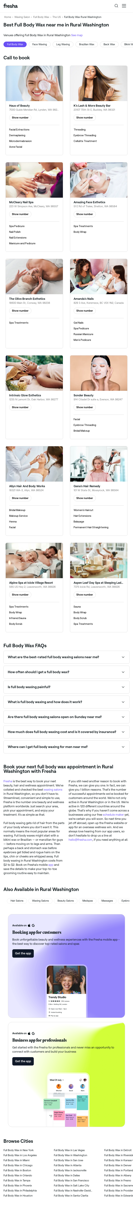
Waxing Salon (22, 17)
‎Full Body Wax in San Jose (68, 1160)
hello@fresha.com (80, 839)
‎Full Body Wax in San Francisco (71, 1180)
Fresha (7, 781)
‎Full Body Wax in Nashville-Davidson (73, 1190)
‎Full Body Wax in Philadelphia (20, 1190)
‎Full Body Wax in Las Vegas (69, 1150)
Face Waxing (39, 44)
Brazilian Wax (86, 44)
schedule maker (113, 814)
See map (77, 35)
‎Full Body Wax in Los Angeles (20, 1155)
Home (7, 17)
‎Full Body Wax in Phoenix (17, 1185)
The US (56, 17)
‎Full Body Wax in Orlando (17, 1175)
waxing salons (53, 789)
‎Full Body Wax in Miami (16, 1160)
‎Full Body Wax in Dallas (67, 1175)
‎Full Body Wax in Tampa (16, 1180)
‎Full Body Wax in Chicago (18, 1165)
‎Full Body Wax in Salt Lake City (71, 1185)
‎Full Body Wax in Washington (70, 1155)
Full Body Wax (41, 17)
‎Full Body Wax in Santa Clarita (71, 1195)
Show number (20, 117)
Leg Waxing (63, 44)
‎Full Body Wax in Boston (17, 1170)
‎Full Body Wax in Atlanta (67, 1165)
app (50, 864)
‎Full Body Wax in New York (18, 1150)
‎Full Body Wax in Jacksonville (70, 1170)
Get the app (23, 953)
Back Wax (109, 44)
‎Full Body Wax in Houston (18, 1195)
